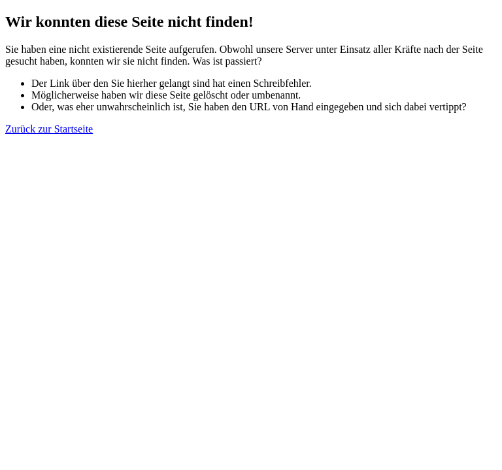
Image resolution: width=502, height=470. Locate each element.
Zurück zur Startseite (49, 128)
